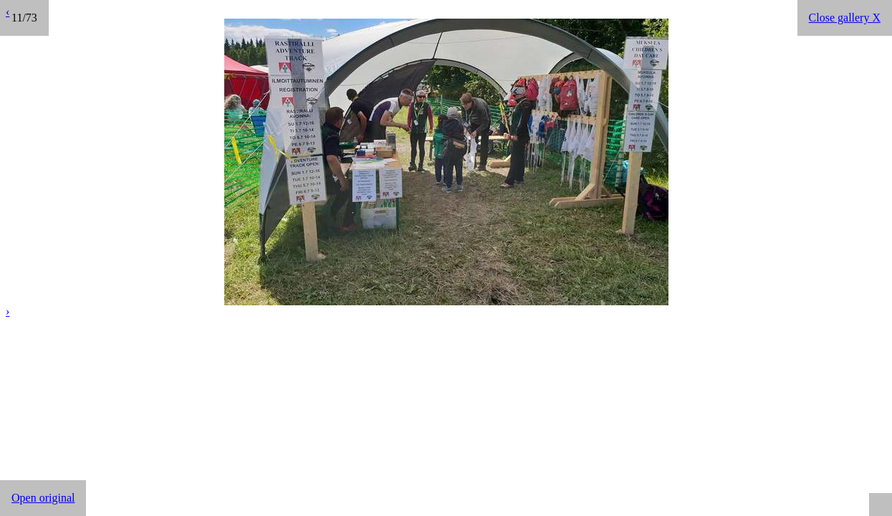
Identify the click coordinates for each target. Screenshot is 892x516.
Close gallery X (845, 17)
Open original (43, 498)
